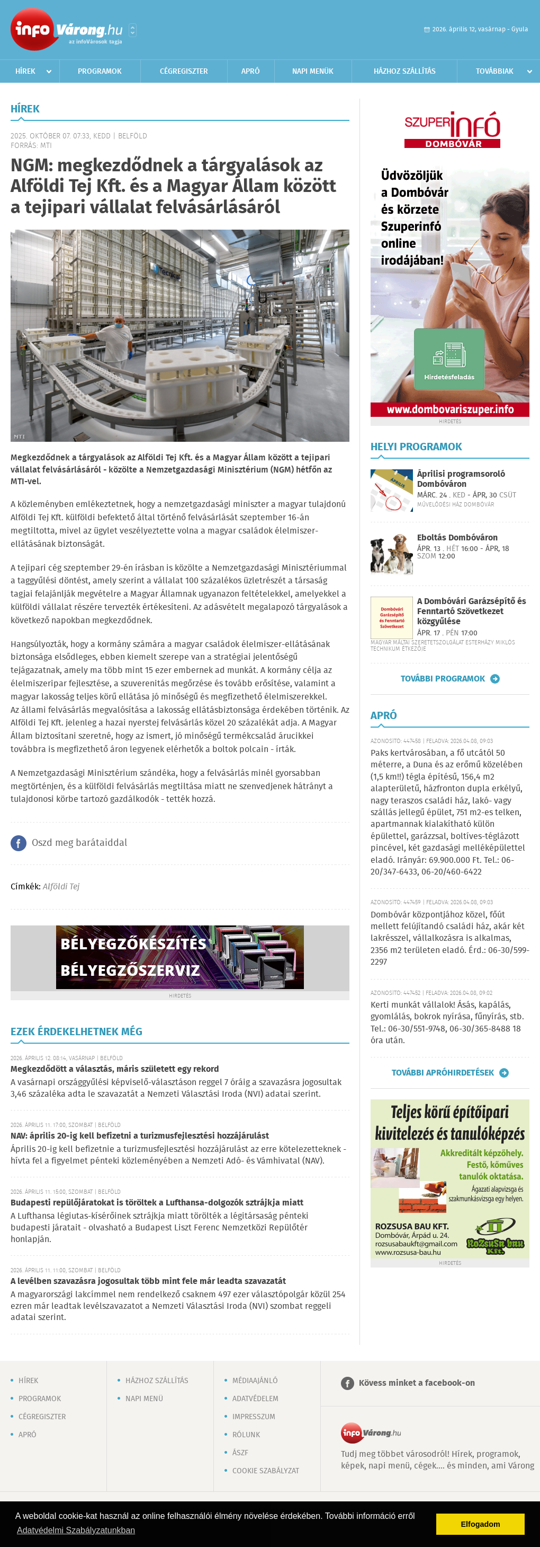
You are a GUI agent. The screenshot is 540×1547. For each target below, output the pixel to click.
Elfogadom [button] (480, 1524)
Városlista (133, 30)
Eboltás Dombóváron (457, 538)
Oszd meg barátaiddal (79, 843)
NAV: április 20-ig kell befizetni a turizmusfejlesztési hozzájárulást (140, 1136)
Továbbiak (495, 71)
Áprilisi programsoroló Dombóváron (461, 479)
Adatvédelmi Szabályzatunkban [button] (76, 1530)
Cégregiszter (184, 71)
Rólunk (246, 1435)
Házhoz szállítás (405, 71)
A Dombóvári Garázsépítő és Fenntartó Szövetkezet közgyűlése (471, 611)
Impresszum (253, 1417)
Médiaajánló (255, 1381)
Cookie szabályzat (265, 1471)
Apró (250, 71)
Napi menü (144, 1399)
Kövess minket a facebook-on (417, 1383)
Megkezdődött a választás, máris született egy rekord (115, 1069)
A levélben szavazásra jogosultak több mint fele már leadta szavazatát (148, 1281)
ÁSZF (240, 1453)
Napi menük (313, 71)
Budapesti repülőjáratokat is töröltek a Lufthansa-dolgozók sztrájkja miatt (157, 1203)
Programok (100, 71)
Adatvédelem (255, 1399)
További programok (443, 679)
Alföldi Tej (61, 887)
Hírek (25, 71)
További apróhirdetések (443, 1073)
